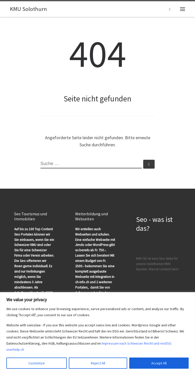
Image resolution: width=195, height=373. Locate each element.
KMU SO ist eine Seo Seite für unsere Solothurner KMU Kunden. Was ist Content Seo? (157, 263)
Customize (36, 363)
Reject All (98, 363)
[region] (97, 332)
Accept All (159, 363)
